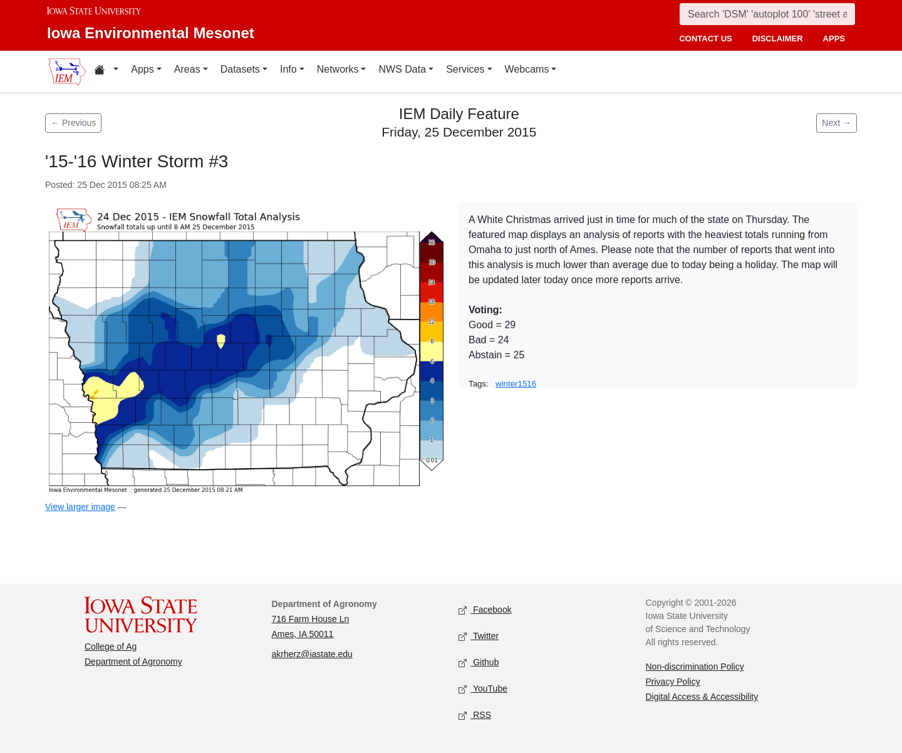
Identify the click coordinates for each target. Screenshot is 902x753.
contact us (705, 38)
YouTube (483, 689)
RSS (475, 716)
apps (834, 38)
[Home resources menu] (106, 71)
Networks (338, 69)
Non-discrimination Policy (695, 667)
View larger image (80, 507)
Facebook (485, 610)
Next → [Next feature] (836, 123)
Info (288, 69)
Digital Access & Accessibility (702, 697)
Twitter (479, 637)
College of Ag (111, 646)
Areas (187, 69)
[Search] (767, 14)
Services (465, 69)
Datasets (240, 69)
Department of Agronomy (133, 662)
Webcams (527, 69)
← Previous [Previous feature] (73, 123)
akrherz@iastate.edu (312, 654)
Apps (142, 69)
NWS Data (402, 69)
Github (479, 663)
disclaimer (777, 38)
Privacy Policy (673, 682)
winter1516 (515, 383)
